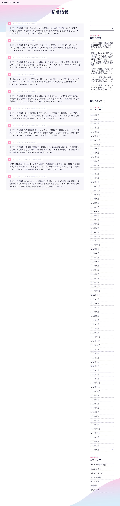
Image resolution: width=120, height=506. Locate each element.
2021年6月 (95, 362)
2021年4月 (95, 366)
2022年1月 (95, 332)
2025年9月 (95, 148)
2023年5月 (95, 266)
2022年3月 (95, 324)
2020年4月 (95, 416)
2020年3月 (95, 420)
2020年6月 (95, 408)
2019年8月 (95, 441)
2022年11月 (95, 291)
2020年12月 (95, 383)
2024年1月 (95, 232)
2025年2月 (95, 178)
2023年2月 (95, 278)
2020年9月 (95, 395)
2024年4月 (95, 219)
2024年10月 (95, 194)
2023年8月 (95, 253)
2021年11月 (95, 341)
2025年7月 (95, 157)
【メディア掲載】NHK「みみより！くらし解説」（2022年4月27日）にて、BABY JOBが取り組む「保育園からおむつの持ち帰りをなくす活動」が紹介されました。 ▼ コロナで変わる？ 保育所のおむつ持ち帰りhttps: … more (43, 31)
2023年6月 (95, 261)
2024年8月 (95, 203)
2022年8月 (95, 303)
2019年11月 (95, 429)
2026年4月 (95, 119)
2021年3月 (95, 370)
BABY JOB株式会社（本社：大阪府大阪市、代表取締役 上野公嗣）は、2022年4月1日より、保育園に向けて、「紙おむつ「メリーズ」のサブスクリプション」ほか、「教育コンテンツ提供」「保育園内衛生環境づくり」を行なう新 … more (44, 168)
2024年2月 (95, 228)
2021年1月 (95, 378)
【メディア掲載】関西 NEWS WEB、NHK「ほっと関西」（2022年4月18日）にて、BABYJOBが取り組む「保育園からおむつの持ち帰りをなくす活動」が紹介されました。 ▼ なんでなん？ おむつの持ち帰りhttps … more (44, 48)
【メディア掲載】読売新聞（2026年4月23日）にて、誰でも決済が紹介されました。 (102, 79)
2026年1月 (95, 132)
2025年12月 (95, 136)
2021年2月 (95, 374)
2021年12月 (95, 337)
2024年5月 (95, 215)
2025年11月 (95, 140)
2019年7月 (95, 445)
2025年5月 (95, 165)
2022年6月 (95, 312)
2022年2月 (95, 328)
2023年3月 (95, 274)
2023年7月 (95, 257)
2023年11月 (95, 240)
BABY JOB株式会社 (33, 161)
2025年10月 (95, 144)
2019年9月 (95, 437)
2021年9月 (95, 349)
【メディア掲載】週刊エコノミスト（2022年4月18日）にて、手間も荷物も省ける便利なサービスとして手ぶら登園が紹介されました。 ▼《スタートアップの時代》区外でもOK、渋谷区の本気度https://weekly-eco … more (44, 65)
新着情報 (94, 486)
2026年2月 (95, 128)
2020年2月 (95, 424)
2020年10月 (95, 391)
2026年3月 (95, 123)
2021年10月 (95, 345)
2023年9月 (95, 249)
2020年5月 (95, 412)
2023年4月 (95, 270)
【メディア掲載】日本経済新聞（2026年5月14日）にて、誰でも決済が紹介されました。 (102, 46)
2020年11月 (95, 387)
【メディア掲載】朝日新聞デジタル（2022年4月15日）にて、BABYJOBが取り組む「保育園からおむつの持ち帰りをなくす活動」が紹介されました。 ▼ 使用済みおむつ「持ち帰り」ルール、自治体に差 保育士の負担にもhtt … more (44, 99)
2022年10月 (95, 295)
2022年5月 (95, 316)
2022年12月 (95, 286)
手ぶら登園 (40, 58)
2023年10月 (95, 245)
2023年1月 (95, 282)
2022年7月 (95, 307)
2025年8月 (95, 153)
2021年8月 (95, 353)
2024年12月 (95, 186)
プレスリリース (97, 473)
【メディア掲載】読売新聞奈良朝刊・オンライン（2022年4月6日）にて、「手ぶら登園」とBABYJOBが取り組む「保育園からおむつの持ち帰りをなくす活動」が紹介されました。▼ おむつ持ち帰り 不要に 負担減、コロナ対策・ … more (44, 134)
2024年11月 (95, 190)
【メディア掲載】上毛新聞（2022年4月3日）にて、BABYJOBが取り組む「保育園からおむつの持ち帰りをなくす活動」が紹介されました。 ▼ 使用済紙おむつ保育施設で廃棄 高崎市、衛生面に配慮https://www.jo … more (44, 151)
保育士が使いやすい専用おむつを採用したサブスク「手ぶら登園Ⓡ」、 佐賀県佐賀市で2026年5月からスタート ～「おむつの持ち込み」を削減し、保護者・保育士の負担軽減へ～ (102, 59)
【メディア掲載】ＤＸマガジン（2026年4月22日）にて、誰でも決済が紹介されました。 (102, 88)
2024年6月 (95, 211)
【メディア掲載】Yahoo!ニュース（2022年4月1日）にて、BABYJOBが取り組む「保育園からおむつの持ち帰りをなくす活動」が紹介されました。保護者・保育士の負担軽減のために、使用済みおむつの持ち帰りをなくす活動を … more (44, 185)
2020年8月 (95, 399)
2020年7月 (95, 403)
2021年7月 (95, 358)
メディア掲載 (30, 23)
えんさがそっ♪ (96, 469)
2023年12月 (95, 236)
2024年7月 (95, 207)
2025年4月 (95, 169)
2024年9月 (95, 199)
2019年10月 (95, 433)
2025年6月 (95, 161)
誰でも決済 (95, 490)
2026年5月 (95, 115)
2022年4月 (95, 320)
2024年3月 (95, 224)
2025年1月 (95, 182)
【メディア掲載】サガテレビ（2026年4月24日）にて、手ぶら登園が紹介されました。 (102, 71)
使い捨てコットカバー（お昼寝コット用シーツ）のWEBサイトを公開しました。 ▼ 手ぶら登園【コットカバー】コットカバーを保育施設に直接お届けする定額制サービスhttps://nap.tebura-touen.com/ (44, 82)
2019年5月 (95, 450)
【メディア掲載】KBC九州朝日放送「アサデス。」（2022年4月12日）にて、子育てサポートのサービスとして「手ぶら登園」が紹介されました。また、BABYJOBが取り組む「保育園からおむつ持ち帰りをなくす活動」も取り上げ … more (44, 117)
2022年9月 (95, 299)
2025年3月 (95, 174)
